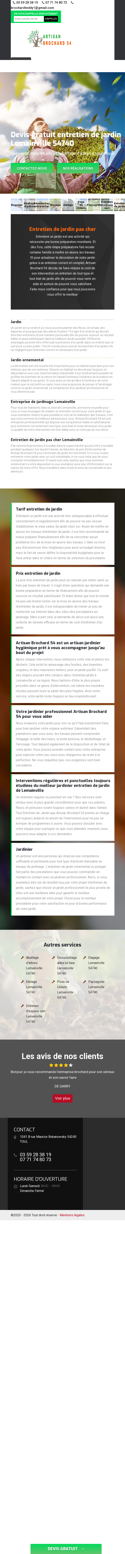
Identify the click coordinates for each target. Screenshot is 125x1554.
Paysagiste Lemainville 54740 (96, 987)
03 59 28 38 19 (25, 2)
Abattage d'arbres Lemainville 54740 (34, 965)
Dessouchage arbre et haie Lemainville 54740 (67, 965)
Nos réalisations (78, 168)
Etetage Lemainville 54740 (34, 987)
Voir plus (62, 1098)
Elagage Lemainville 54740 (96, 963)
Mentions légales (72, 1215)
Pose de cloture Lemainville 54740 (65, 989)
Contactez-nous (32, 168)
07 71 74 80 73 (54, 2)
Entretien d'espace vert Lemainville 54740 (35, 1014)
